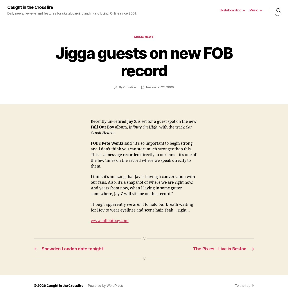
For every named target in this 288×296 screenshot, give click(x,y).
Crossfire (129, 87)
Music (253, 10)
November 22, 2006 (160, 87)
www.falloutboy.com (110, 220)
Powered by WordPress (105, 286)
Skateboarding (230, 10)
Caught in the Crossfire (30, 7)
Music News (144, 36)
